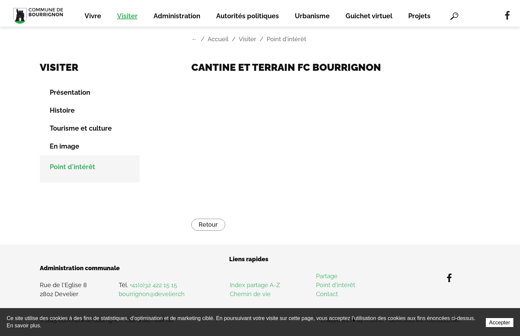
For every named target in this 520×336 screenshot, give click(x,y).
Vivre (93, 16)
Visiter (127, 16)
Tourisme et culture (81, 128)
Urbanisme (312, 16)
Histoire (62, 110)
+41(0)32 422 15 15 (153, 284)
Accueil (218, 39)
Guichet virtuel (369, 16)
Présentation (70, 92)
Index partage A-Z (255, 284)
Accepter (499, 322)
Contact (327, 293)
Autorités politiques (247, 16)
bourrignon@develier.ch (152, 293)
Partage (327, 276)
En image (64, 146)
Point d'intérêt (72, 167)
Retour (208, 224)
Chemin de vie (250, 293)
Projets (419, 16)
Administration (177, 16)
